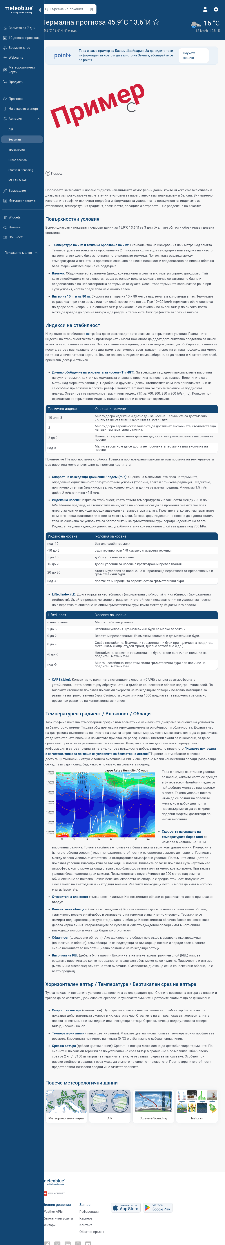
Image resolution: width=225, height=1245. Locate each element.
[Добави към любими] (163, 22)
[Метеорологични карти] (72, 1144)
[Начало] (17, 9)
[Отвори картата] (97, 9)
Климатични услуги (63, 1216)
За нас (90, 1201)
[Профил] (204, 9)
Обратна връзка (97, 1231)
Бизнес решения (62, 1201)
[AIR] (114, 1144)
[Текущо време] (204, 25)
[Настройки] (215, 9)
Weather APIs (58, 1209)
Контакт (91, 1223)
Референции (94, 1209)
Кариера (91, 1216)
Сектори (54, 1223)
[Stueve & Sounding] (155, 1144)
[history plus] (197, 1144)
